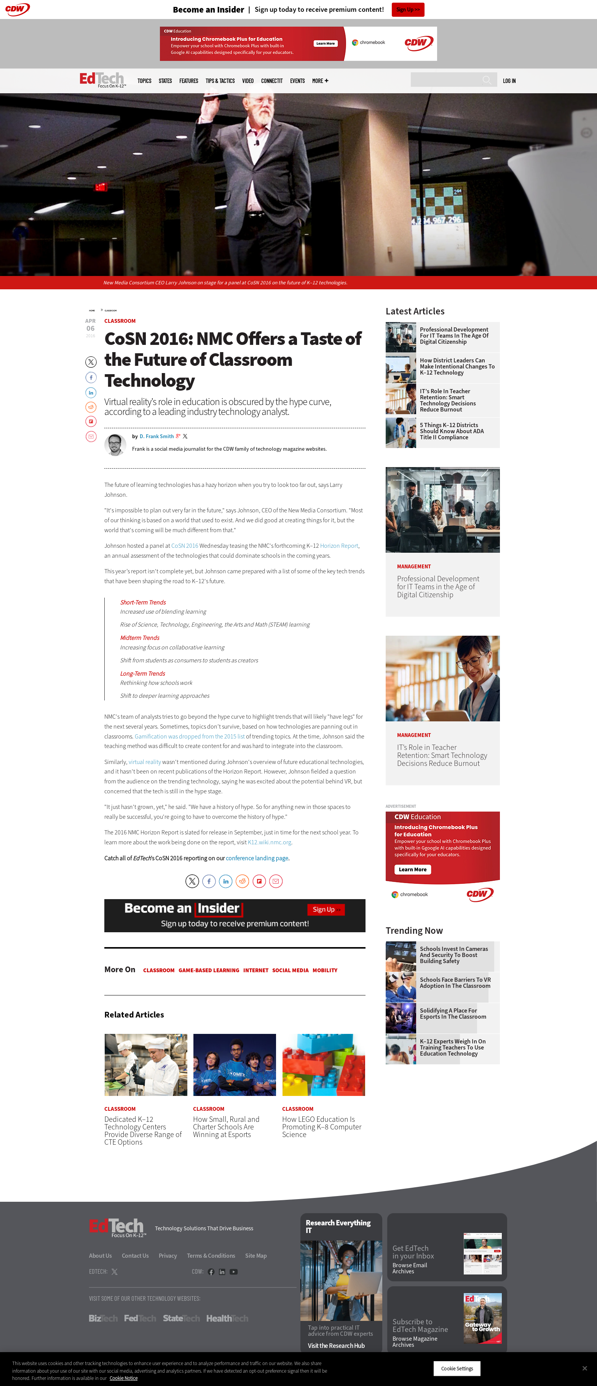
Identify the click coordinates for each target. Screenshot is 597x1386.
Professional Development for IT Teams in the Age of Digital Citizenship (454, 336)
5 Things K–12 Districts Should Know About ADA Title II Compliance (452, 431)
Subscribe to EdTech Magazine (420, 1325)
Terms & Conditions (211, 1256)
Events (297, 81)
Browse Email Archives (410, 1268)
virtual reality (145, 762)
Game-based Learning (209, 970)
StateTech (181, 1318)
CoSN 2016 (184, 546)
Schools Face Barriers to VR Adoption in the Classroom (455, 983)
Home (92, 310)
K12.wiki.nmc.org (269, 842)
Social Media (290, 970)
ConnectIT (272, 81)
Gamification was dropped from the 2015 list (190, 736)
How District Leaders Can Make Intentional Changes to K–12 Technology (457, 366)
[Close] (584, 1368)
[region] (298, 1369)
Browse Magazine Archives (415, 1342)
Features (188, 81)
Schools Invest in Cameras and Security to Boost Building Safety (454, 955)
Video (248, 81)
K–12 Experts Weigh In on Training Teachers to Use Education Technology (453, 1047)
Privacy (168, 1256)
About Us (100, 1256)
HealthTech (227, 1318)
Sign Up (404, 9)
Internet (255, 970)
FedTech (140, 1318)
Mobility (325, 970)
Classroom (111, 310)
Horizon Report (339, 546)
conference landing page (257, 858)
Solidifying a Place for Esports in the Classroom (453, 1014)
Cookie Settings (457, 1368)
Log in (509, 80)
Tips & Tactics (220, 81)
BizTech (103, 1318)
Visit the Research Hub (336, 1346)
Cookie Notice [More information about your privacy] (123, 1378)
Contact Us (135, 1256)
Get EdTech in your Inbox (413, 1252)
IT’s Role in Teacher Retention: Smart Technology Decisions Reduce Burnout (448, 400)
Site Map (256, 1256)
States (165, 81)
